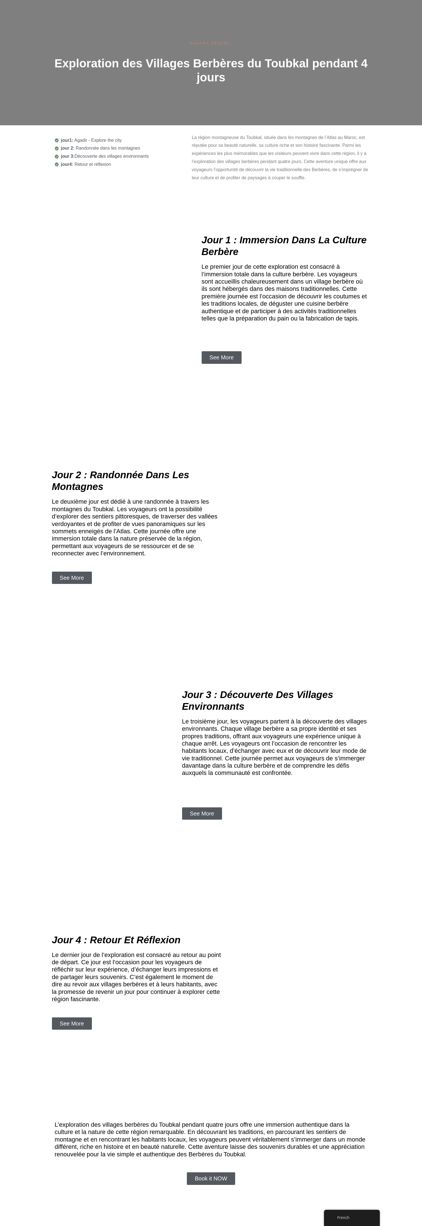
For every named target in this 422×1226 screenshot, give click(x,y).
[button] (222, 357)
